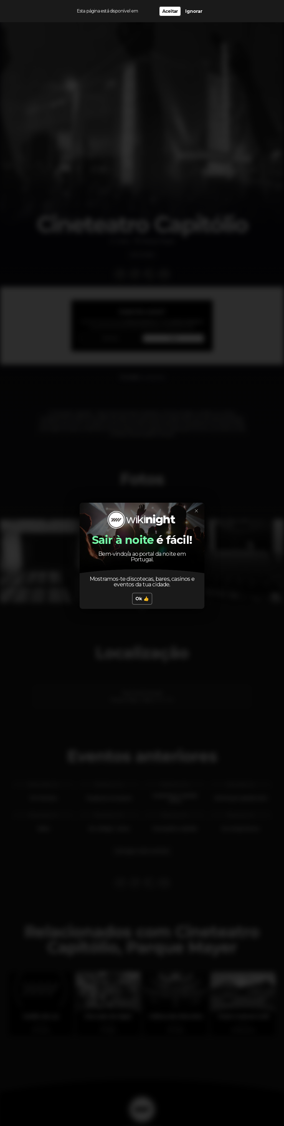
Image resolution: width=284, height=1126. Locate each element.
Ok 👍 (142, 598)
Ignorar (193, 11)
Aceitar (170, 11)
